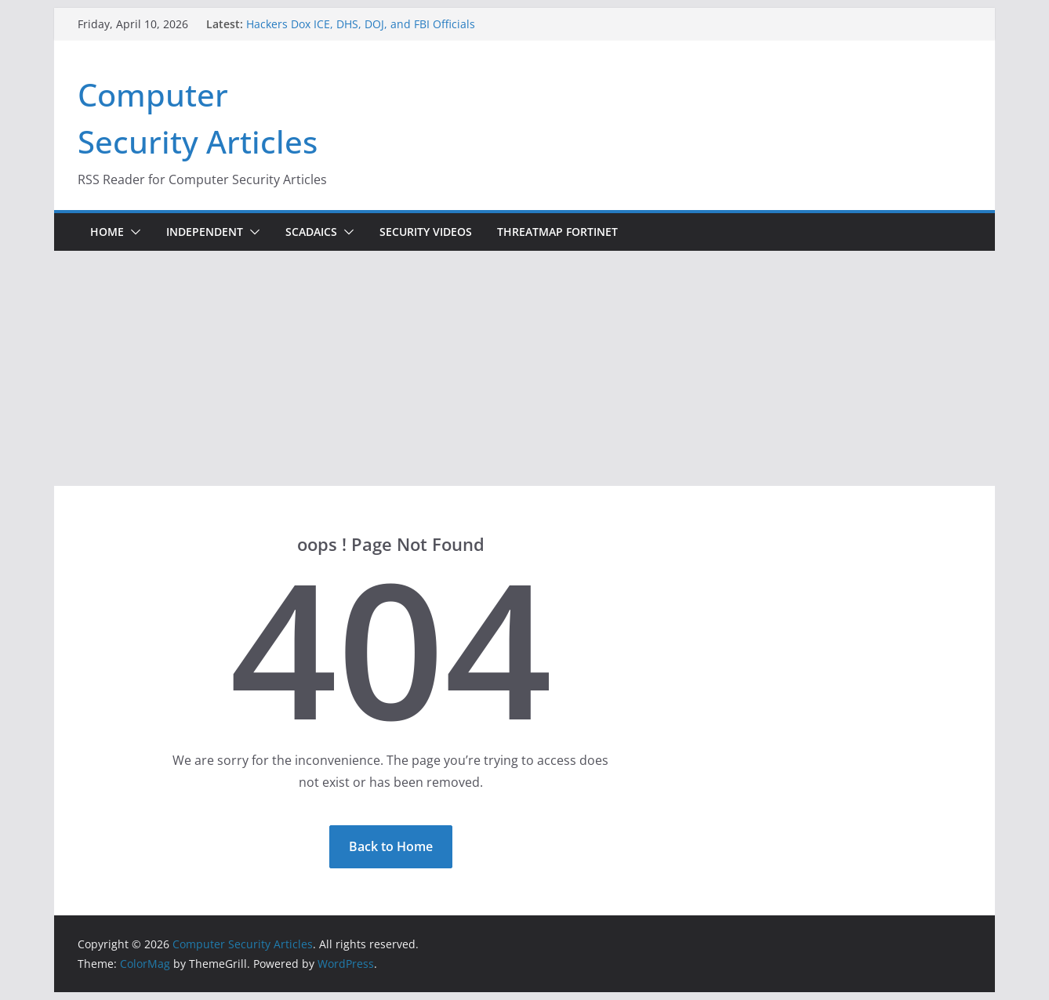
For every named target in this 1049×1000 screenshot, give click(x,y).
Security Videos (425, 231)
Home (107, 231)
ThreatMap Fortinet (557, 231)
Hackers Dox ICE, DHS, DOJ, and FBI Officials (360, 23)
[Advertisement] (524, 368)
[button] (132, 232)
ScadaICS (311, 231)
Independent (204, 231)
